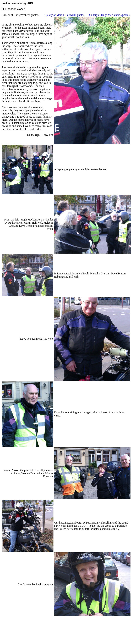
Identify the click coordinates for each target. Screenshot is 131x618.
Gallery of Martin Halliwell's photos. (65, 14)
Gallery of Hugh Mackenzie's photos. (109, 14)
